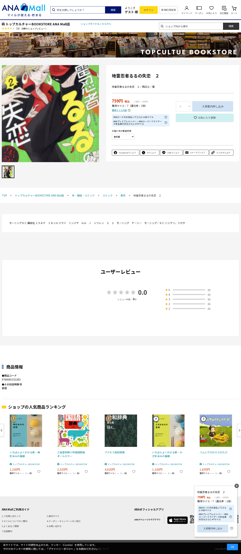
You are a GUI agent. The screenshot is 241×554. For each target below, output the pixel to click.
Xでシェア (151, 152)
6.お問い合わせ (54, 526)
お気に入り (211, 13)
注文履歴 (224, 13)
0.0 (142, 292)
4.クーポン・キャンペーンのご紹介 (64, 521)
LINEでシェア (173, 152)
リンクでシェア (223, 152)
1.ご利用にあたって (11, 516)
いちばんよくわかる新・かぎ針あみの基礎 (167, 454)
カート (234, 13)
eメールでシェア (197, 152)
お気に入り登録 (207, 117)
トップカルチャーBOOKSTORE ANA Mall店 (38, 24)
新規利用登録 (168, 10)
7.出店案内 (7, 531)
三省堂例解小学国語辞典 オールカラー (72, 454)
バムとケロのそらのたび (213, 452)
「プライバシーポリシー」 (61, 549)
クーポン (199, 13)
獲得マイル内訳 (119, 110)
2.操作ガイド (53, 516)
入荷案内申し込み (213, 106)
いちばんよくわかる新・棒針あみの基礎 (25, 454)
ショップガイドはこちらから (96, 24)
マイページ (186, 13)
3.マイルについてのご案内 (14, 521)
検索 (113, 10)
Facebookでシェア (127, 152)
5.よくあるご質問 (10, 526)
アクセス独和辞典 (115, 452)
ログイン (149, 10)
